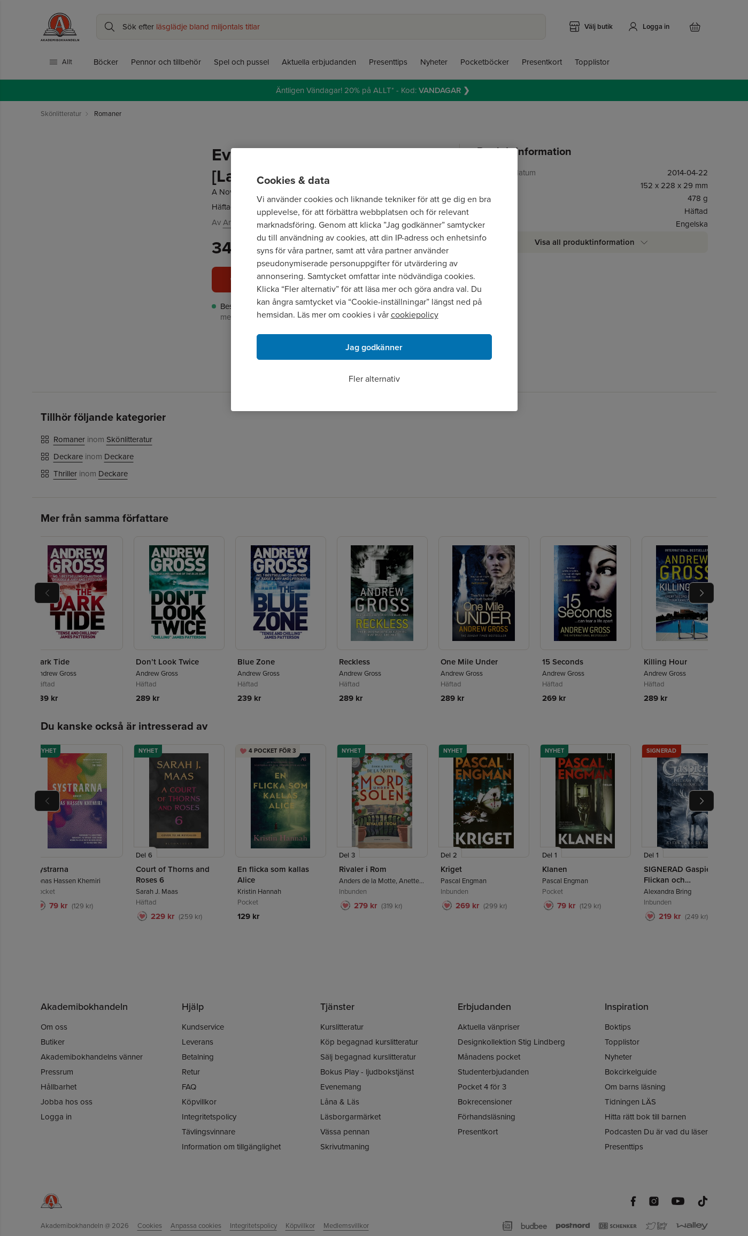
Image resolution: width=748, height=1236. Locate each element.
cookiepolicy (414, 314)
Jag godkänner (374, 347)
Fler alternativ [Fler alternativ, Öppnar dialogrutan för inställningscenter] (374, 379)
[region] (374, 279)
